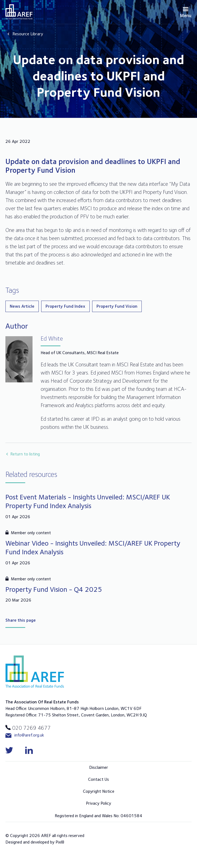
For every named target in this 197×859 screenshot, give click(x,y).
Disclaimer (98, 767)
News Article (22, 306)
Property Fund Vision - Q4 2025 (53, 589)
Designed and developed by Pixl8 (34, 842)
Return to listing (25, 454)
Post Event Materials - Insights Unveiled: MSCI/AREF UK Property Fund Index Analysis (87, 501)
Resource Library (27, 33)
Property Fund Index (65, 306)
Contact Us (98, 779)
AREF (19, 11)
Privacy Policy (98, 803)
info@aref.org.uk (24, 735)
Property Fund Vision (116, 306)
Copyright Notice (98, 791)
